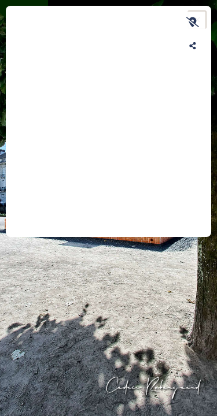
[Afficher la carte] (192, 22)
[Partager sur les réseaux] (192, 45)
